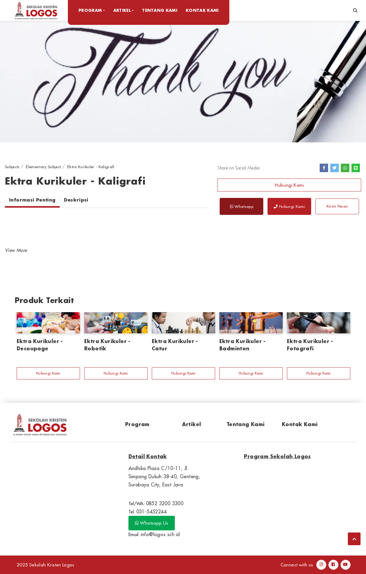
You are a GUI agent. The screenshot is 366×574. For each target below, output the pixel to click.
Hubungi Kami (289, 185)
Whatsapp (241, 206)
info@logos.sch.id (160, 534)
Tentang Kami (159, 10)
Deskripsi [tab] (76, 200)
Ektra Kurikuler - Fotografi (310, 345)
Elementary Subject (43, 166)
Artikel (191, 424)
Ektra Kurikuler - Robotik (107, 345)
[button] (355, 10)
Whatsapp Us (151, 523)
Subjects (12, 166)
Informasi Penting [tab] (32, 200)
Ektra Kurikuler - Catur (175, 345)
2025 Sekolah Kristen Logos (46, 565)
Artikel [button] (122, 10)
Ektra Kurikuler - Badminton (242, 345)
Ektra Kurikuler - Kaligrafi (91, 166)
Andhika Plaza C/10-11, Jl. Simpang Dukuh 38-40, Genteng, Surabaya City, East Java (164, 476)
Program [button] (90, 10)
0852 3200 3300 (165, 503)
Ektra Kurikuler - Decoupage (40, 345)
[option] (183, 81)
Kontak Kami (202, 10)
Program (137, 424)
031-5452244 (151, 512)
